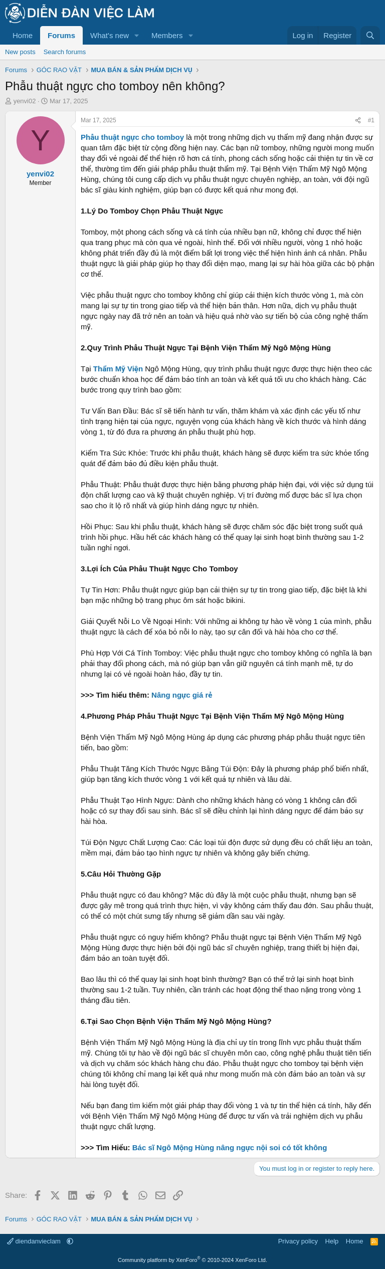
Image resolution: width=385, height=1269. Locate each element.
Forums (61, 35)
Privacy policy (298, 1241)
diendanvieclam (35, 1241)
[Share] (357, 120)
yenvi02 (25, 101)
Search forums (65, 52)
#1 (371, 120)
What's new (109, 35)
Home (23, 35)
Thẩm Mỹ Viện (118, 368)
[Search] (370, 35)
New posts (20, 52)
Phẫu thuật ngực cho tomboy (132, 137)
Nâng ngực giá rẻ (181, 695)
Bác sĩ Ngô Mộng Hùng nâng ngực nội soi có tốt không (229, 1147)
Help (332, 1241)
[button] (137, 35)
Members (167, 35)
